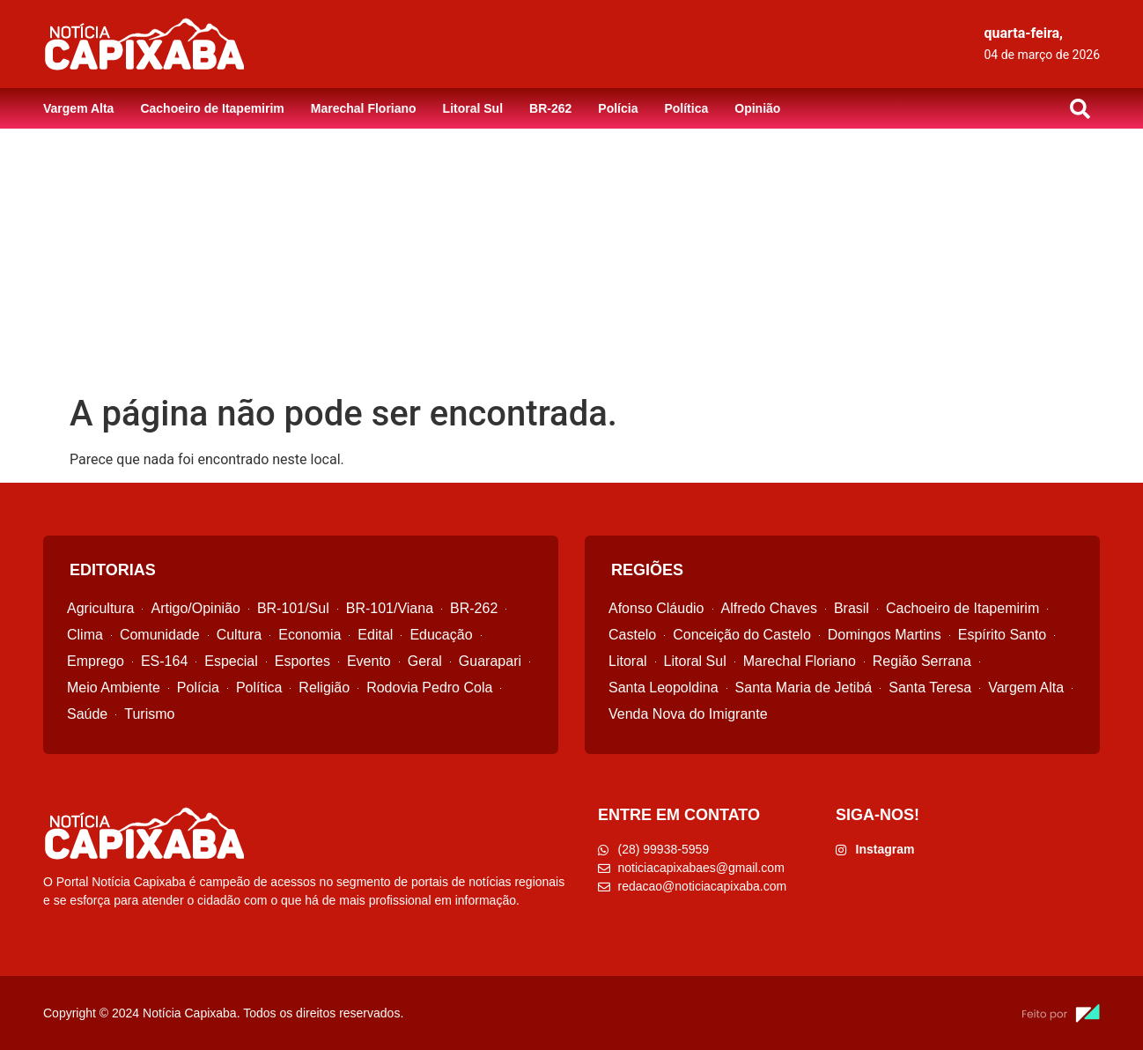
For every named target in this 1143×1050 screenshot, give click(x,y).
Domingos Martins (884, 634)
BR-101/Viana (389, 608)
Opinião (757, 108)
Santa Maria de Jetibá (804, 687)
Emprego (95, 661)
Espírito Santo (1002, 634)
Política (686, 108)
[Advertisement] (571, 260)
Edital (375, 634)
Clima (85, 634)
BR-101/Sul (293, 608)
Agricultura (100, 608)
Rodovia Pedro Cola (429, 687)
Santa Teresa (930, 687)
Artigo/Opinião (195, 608)
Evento (369, 661)
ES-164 (164, 661)
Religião (324, 687)
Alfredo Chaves (769, 608)
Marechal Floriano (364, 108)
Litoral (627, 661)
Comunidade (160, 634)
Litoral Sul (473, 108)
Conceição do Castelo (742, 634)
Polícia (618, 108)
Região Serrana (922, 661)
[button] (1079, 108)
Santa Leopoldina (663, 687)
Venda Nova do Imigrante (688, 713)
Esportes (302, 661)
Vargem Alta (78, 108)
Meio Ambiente (113, 687)
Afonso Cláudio (656, 608)
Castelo (632, 634)
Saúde (87, 713)
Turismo (149, 713)
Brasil (851, 608)
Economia (309, 634)
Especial (230, 661)
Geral (425, 661)
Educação (440, 634)
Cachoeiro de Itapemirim (212, 108)
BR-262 (550, 108)
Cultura (239, 634)
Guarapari (490, 661)
